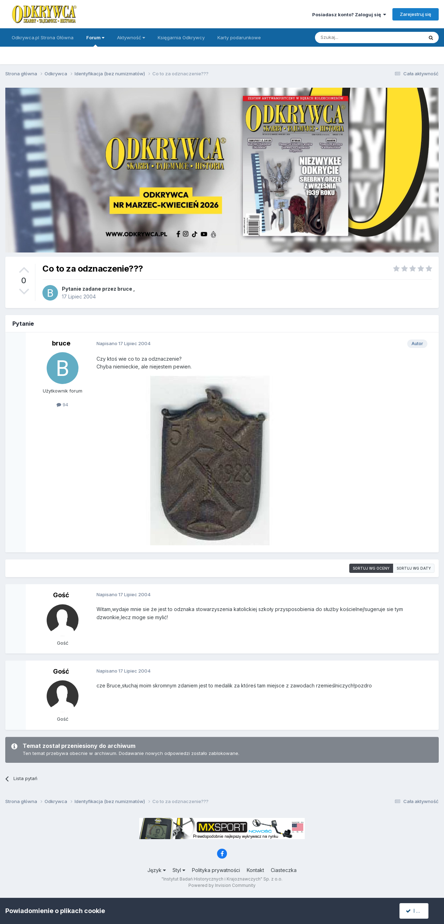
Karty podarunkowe (239, 37)
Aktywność (131, 37)
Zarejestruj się (415, 14)
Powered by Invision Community (222, 885)
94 (62, 404)
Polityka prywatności (216, 870)
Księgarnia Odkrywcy (181, 37)
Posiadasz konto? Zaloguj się (349, 14)
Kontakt (255, 870)
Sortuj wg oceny (371, 568)
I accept (418, 911)
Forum (95, 41)
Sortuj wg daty (414, 568)
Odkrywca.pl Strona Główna (43, 37)
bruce (124, 289)
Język (156, 870)
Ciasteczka (284, 870)
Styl (179, 870)
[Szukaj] (351, 37)
